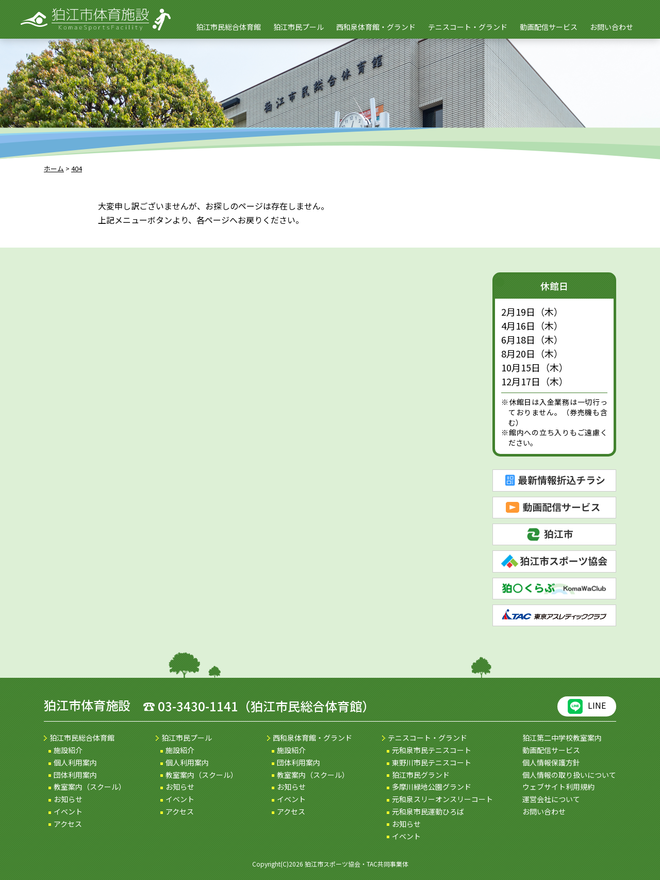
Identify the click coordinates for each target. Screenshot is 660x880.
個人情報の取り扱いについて (569, 775)
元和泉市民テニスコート (431, 750)
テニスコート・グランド (467, 27)
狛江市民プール (298, 27)
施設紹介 (68, 750)
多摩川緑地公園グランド (431, 786)
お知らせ (68, 799)
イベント (68, 811)
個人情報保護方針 (551, 762)
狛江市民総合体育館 (228, 27)
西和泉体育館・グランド (376, 27)
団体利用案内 (75, 775)
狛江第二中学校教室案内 (562, 737)
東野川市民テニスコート (431, 762)
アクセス (68, 824)
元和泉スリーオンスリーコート (442, 799)
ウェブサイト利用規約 (558, 786)
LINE (587, 706)
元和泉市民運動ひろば (428, 811)
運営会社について (551, 799)
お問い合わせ (611, 27)
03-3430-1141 (198, 706)
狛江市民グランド (421, 775)
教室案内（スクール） (90, 786)
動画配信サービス (549, 27)
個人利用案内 (75, 762)
